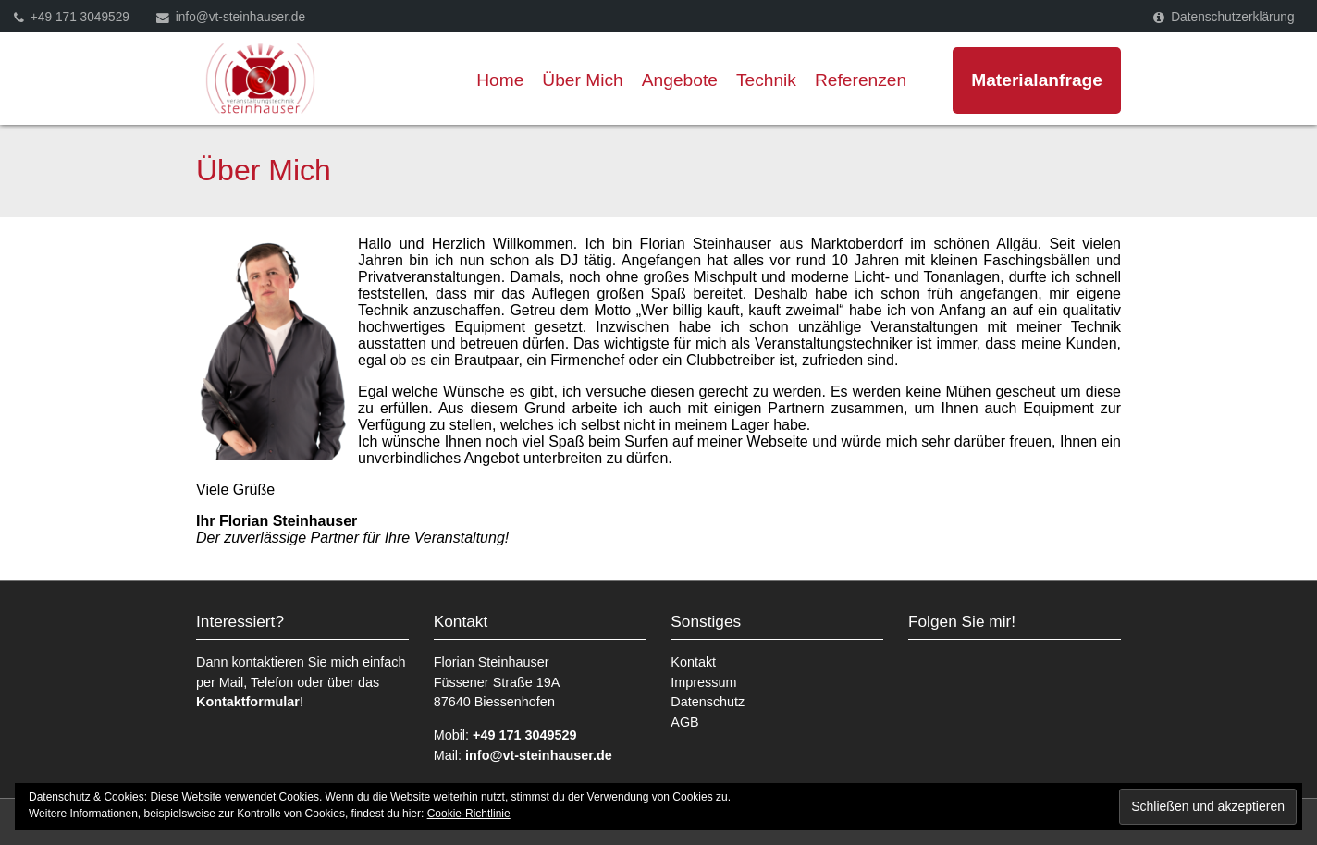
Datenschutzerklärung (1232, 17)
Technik (766, 80)
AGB (684, 722)
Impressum (703, 682)
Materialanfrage (1036, 80)
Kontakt (693, 662)
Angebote (680, 80)
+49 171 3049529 (80, 17)
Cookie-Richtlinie (469, 813)
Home (499, 80)
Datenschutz (708, 701)
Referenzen (860, 80)
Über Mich (582, 80)
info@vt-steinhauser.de (240, 17)
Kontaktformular (248, 701)
